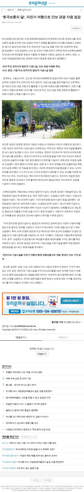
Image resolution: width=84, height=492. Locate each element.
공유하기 (81, 10)
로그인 (36, 480)
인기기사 (6, 366)
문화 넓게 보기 (24, 10)
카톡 (15, 28)
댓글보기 (21, 337)
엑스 (9, 28)
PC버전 (47, 480)
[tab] (10, 437)
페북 (4, 28)
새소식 (10, 10)
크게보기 (76, 28)
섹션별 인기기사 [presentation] (29, 436)
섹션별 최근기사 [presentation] (10, 436)
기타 (20, 28)
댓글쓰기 (63, 337)
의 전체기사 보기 (66, 322)
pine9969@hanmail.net (25, 326)
